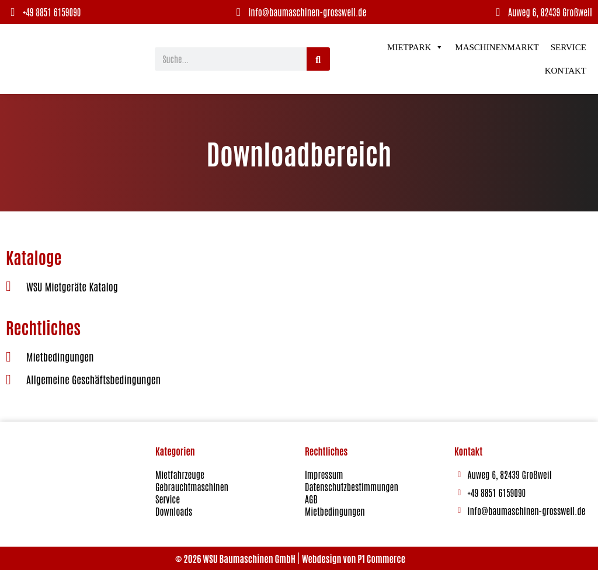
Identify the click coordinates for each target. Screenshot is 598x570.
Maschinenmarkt (496, 47)
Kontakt (565, 70)
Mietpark (415, 47)
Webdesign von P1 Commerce (353, 558)
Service (568, 47)
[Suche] (318, 59)
